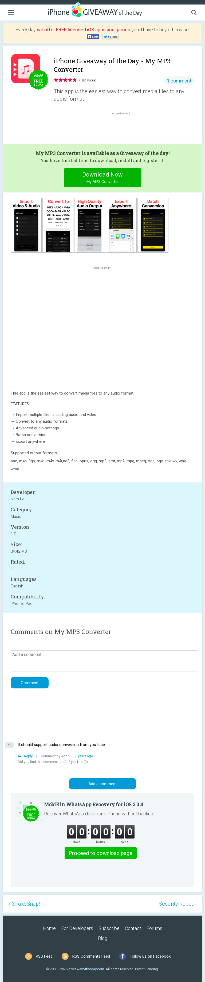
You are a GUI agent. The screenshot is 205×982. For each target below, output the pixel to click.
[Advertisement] (124, 128)
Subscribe (109, 928)
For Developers (77, 928)
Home (49, 928)
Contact (133, 928)
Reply (28, 756)
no (81, 762)
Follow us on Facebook (150, 956)
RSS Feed (44, 956)
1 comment (179, 81)
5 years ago (84, 756)
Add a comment (102, 783)
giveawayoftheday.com (86, 969)
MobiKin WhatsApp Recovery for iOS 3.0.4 (93, 804)
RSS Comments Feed (91, 956)
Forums (154, 928)
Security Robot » (178, 904)
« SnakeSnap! (24, 904)
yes (73, 762)
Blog (102, 938)
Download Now (102, 178)
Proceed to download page (100, 853)
